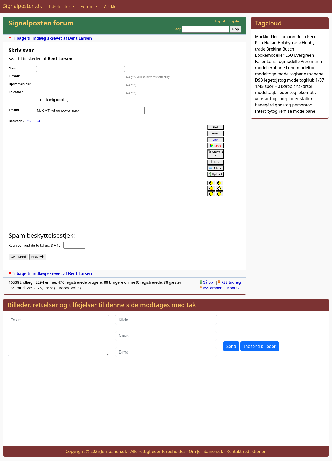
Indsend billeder (259, 346)
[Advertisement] (290, 155)
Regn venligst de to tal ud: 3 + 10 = (36, 245)
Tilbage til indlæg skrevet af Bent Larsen (52, 38)
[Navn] (166, 336)
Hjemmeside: (20, 84)
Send (231, 346)
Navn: (13, 68)
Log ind (220, 21)
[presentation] (262, 325)
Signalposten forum (41, 22)
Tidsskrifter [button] (59, 6)
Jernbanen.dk (114, 451)
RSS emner (212, 287)
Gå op (208, 282)
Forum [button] (88, 6)
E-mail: (14, 76)
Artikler (111, 6)
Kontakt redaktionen (246, 451)
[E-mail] (166, 352)
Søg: (177, 29)
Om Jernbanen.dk (206, 451)
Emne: (14, 109)
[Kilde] (166, 320)
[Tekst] (58, 335)
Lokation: (17, 92)
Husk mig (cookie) (54, 99)
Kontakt (234, 287)
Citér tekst (33, 121)
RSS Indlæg (231, 282)
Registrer (235, 21)
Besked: (15, 121)
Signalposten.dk (22, 5)
